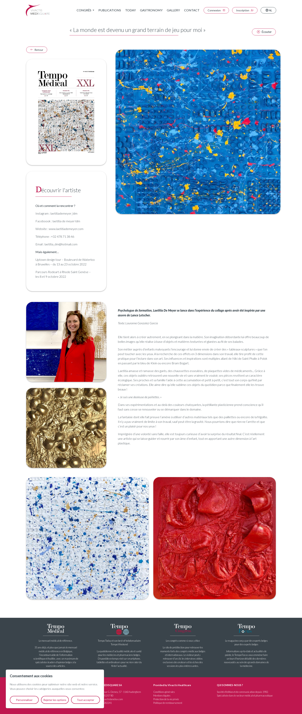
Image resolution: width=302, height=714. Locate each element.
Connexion (216, 10)
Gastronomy (151, 10)
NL (269, 10)
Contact (192, 10)
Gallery (173, 10)
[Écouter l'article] (264, 31)
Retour (36, 49)
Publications (109, 10)
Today (130, 10)
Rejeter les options (54, 699)
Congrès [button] (84, 10)
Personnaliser (24, 699)
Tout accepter (85, 699)
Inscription (244, 10)
